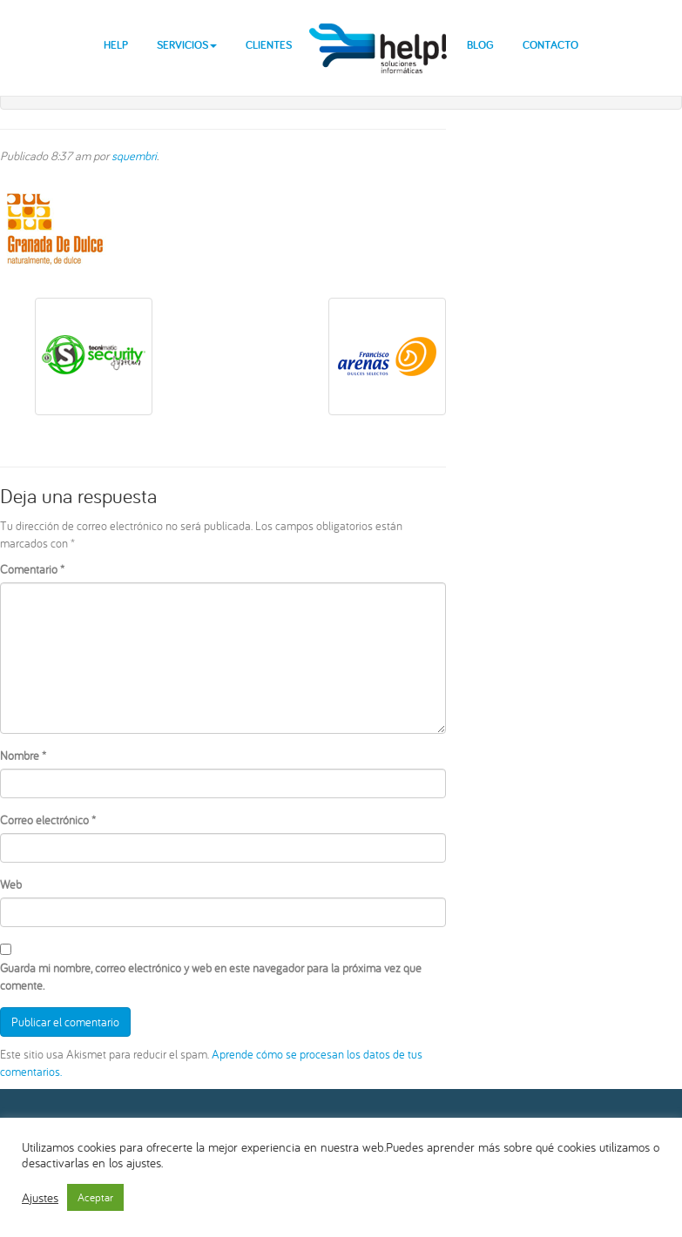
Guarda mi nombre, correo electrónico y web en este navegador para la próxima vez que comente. (211, 976)
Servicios (187, 44)
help (380, 34)
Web (11, 884)
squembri (134, 156)
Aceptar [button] (95, 1197)
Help (116, 44)
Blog (480, 44)
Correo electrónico (48, 820)
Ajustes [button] (40, 1198)
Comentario (32, 569)
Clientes (269, 44)
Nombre (23, 755)
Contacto (550, 44)
